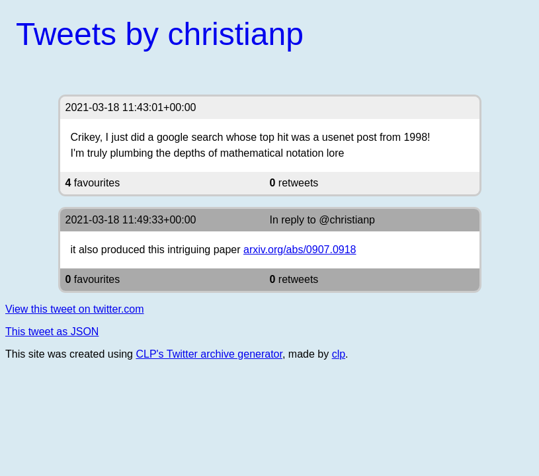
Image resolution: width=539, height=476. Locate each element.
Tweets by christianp (160, 34)
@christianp (347, 219)
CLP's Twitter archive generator (209, 354)
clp (338, 354)
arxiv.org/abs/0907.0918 (299, 249)
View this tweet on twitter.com (74, 309)
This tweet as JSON (52, 331)
